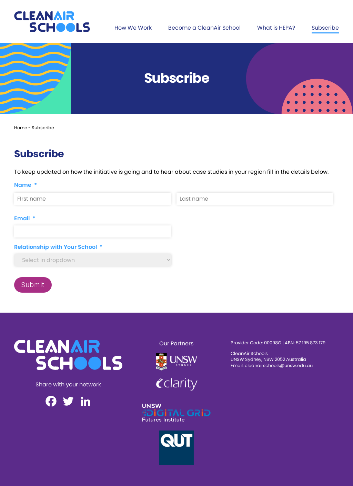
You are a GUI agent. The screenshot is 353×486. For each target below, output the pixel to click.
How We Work (133, 28)
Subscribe (325, 28)
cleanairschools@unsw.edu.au (279, 365)
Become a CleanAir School (204, 28)
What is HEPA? (276, 28)
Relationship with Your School (58, 247)
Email (24, 218)
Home (20, 128)
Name (25, 185)
